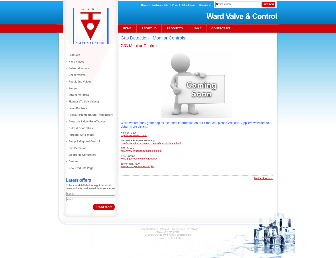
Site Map (164, 229)
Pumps (73, 88)
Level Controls (78, 108)
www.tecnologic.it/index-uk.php (137, 166)
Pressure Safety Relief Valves (87, 121)
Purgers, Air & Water (81, 134)
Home (127, 28)
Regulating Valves (80, 81)
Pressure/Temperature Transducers (91, 114)
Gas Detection (77, 148)
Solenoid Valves (79, 68)
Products (74, 55)
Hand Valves (76, 61)
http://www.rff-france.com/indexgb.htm (141, 151)
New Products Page (81, 168)
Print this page (178, 229)
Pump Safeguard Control (84, 141)
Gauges (73, 161)
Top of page (192, 229)
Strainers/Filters (79, 95)
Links (197, 28)
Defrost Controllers (81, 128)
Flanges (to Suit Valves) (84, 101)
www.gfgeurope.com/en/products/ (139, 158)
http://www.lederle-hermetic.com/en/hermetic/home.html (151, 143)
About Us (149, 28)
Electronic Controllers (82, 154)
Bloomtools (175, 238)
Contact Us (220, 28)
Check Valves (77, 75)
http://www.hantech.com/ (134, 135)
